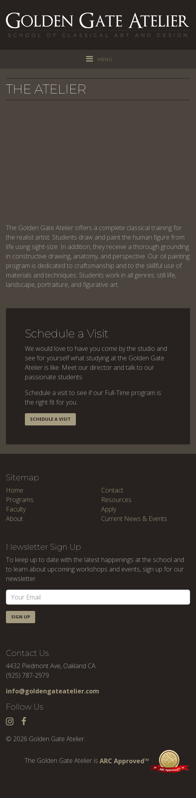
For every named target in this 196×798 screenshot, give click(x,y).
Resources (116, 499)
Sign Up (20, 617)
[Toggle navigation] (98, 59)
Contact (112, 490)
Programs (20, 499)
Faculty (16, 509)
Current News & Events (134, 518)
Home (14, 490)
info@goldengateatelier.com (52, 691)
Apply (108, 509)
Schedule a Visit (50, 419)
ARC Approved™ (145, 761)
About (14, 518)
